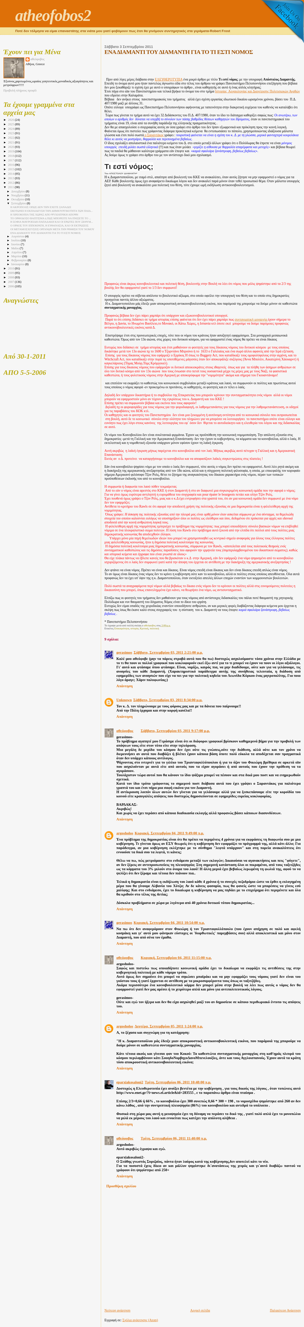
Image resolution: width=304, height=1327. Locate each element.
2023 (11, 133)
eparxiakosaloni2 (129, 1082)
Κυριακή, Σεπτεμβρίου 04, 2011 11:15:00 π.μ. (176, 958)
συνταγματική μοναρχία (251, 319)
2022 (11, 137)
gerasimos (124, 652)
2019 (11, 151)
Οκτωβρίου (18, 199)
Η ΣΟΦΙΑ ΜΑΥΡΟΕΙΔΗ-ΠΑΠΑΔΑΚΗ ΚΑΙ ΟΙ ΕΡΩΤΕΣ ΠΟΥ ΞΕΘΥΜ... (51, 221)
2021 (11, 142)
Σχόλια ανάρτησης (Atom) (140, 1320)
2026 (11, 120)
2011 (11, 187)
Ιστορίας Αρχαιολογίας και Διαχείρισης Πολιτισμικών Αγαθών (257, 91)
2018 (11, 156)
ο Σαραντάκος (154, 135)
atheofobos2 (53, 15)
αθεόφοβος (124, 731)
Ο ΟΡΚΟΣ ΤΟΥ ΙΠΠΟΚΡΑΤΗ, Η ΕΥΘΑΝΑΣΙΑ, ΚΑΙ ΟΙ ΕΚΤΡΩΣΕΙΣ (49, 225)
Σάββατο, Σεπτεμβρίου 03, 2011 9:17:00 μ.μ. (175, 731)
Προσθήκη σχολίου (121, 1186)
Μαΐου (15, 248)
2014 (11, 173)
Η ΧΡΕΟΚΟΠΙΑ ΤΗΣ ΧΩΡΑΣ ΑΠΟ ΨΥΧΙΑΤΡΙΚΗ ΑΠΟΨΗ (44, 214)
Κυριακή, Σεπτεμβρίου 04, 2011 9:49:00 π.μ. (169, 833)
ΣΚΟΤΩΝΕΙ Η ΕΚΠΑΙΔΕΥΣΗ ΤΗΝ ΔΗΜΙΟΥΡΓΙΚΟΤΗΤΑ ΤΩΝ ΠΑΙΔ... (51, 210)
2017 (11, 160)
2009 (11, 273)
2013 (11, 178)
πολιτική (154, 628)
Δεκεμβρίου (18, 191)
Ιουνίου (16, 244)
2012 (11, 182)
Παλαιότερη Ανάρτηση (285, 1310)
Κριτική (144, 628)
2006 (11, 286)
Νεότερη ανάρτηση (117, 1310)
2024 (11, 128)
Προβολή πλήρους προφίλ (20, 90)
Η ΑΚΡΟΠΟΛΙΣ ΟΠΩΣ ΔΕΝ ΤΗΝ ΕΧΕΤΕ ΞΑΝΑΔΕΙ (40, 207)
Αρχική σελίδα (200, 1310)
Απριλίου (17, 252)
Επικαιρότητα (121, 628)
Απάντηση (124, 686)
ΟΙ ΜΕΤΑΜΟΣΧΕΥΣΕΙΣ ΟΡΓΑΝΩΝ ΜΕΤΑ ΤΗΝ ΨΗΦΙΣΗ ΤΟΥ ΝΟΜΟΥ (52, 229)
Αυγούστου (18, 236)
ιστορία (134, 628)
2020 (11, 147)
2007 (11, 282)
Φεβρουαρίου (19, 260)
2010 (11, 268)
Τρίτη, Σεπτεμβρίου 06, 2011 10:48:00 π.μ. (178, 1082)
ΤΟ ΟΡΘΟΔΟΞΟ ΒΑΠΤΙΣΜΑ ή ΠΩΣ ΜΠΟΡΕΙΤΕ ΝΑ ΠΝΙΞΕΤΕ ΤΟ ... (50, 218)
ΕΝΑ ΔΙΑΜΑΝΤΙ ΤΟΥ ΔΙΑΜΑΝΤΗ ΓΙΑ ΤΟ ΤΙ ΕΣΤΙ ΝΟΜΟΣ (45, 232)
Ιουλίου (16, 240)
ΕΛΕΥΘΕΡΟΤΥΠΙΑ (168, 79)
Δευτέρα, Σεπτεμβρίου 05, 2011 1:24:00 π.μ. (169, 1026)
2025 (11, 124)
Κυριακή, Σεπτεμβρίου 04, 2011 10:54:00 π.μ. (169, 923)
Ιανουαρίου (18, 264)
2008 (11, 277)
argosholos (124, 833)
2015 (11, 169)
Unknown (124, 700)
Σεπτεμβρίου (19, 203)
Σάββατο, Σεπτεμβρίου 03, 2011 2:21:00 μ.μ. (168, 652)
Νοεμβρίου (18, 195)
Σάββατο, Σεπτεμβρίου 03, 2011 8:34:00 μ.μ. (167, 700)
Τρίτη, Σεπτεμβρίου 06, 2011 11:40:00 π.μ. (174, 1138)
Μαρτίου (16, 256)
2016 (11, 165)
